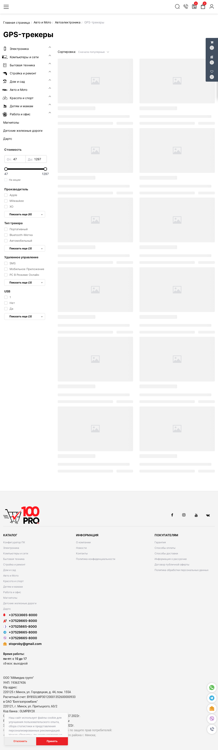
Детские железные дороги (19, 603)
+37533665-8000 (20, 615)
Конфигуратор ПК (14, 542)
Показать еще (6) (26, 214)
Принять (52, 741)
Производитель (16, 189)
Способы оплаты (165, 547)
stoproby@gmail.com (25, 644)
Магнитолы (10, 597)
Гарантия (160, 542)
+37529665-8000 (20, 621)
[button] (93, 51)
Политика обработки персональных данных (181, 570)
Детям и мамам (13, 586)
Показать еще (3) (26, 248)
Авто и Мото (11, 575)
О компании (83, 542)
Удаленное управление (21, 257)
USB (7, 291)
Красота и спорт (13, 581)
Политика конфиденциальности (95, 559)
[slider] (25, 169)
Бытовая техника (13, 559)
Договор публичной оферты (172, 564)
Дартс (7, 608)
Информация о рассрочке (171, 559)
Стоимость (13, 149)
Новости (81, 547)
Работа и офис (12, 592)
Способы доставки (166, 553)
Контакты (82, 553)
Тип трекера (13, 223)
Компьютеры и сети (15, 553)
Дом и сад (9, 570)
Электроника (11, 547)
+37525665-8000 (20, 626)
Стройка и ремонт (14, 564)
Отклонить (20, 741)
